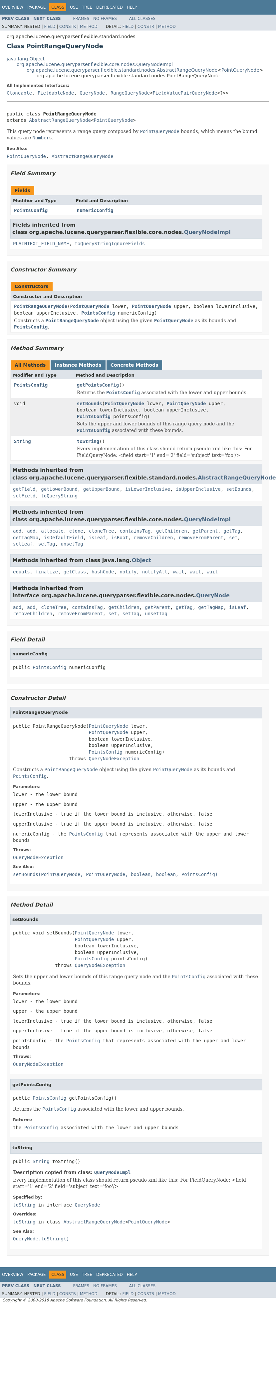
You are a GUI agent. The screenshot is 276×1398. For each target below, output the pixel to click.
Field (49, 26)
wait (178, 571)
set (233, 537)
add (17, 531)
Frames (81, 18)
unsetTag (72, 544)
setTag (46, 544)
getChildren (171, 531)
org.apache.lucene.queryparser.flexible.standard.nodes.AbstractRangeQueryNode (122, 70)
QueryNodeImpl (207, 232)
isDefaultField (63, 537)
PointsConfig (31, 210)
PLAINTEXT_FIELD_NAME (41, 243)
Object (141, 560)
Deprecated (109, 7)
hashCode (103, 571)
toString (88, 441)
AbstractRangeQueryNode (60, 120)
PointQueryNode (240, 70)
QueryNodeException (114, 758)
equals (21, 571)
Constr (67, 26)
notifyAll (154, 571)
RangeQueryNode (130, 93)
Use (74, 7)
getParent (205, 531)
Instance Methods (78, 365)
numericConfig (95, 210)
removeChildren (153, 537)
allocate (52, 531)
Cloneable (19, 93)
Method (89, 26)
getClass (75, 571)
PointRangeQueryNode (40, 306)
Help (132, 7)
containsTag (135, 531)
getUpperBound (101, 489)
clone (76, 531)
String (22, 441)
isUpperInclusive (198, 489)
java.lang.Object (26, 58)
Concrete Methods (134, 365)
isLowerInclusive (147, 489)
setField (24, 495)
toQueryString (59, 495)
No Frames (105, 18)
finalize (46, 571)
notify (128, 571)
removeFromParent (200, 537)
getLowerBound (59, 489)
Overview (12, 7)
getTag (231, 531)
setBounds (89, 403)
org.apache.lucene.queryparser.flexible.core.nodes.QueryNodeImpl (95, 64)
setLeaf (23, 544)
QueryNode (92, 93)
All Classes (142, 18)
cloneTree (101, 531)
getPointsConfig (98, 385)
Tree (87, 7)
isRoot (119, 537)
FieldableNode (56, 93)
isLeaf (97, 537)
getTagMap (25, 537)
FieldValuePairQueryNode (184, 93)
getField (24, 489)
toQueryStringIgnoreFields (110, 243)
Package (36, 7)
